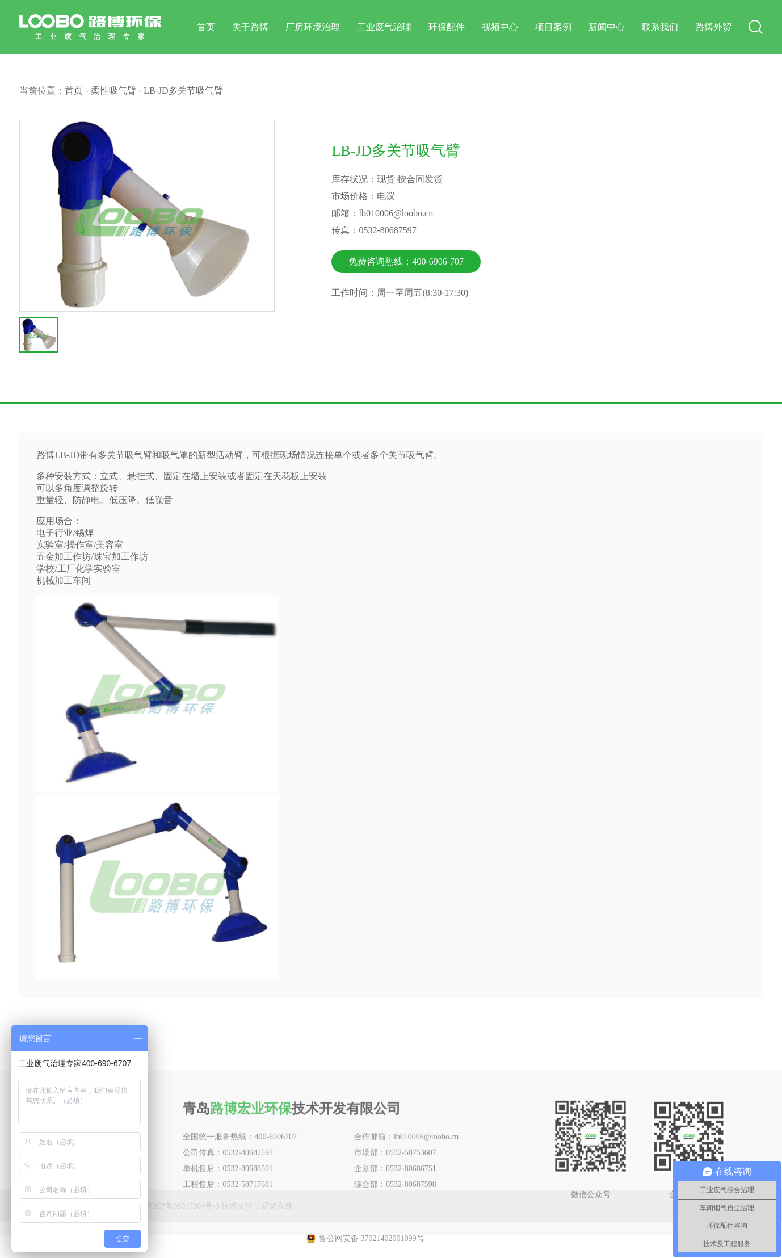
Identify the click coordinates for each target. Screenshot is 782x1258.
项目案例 (553, 27)
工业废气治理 (384, 27)
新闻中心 (606, 27)
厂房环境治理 (312, 27)
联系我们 (660, 27)
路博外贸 (713, 27)
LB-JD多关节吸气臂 (183, 90)
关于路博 (250, 27)
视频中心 (500, 27)
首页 (206, 27)
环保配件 (446, 27)
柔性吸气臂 (113, 90)
